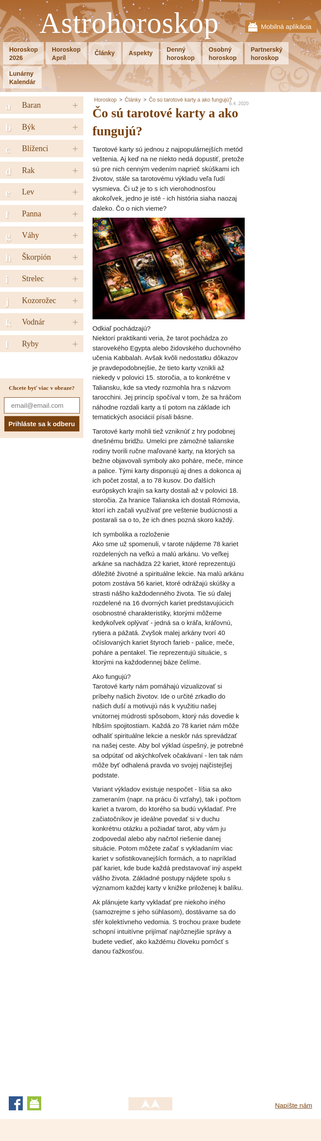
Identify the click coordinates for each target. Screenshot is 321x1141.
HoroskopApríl (66, 53)
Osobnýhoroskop (223, 53)
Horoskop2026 (23, 53)
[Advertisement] (166, 1022)
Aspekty (141, 53)
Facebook (16, 1103)
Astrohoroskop (129, 23)
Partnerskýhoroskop (266, 53)
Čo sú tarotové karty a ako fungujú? (190, 100)
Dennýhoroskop (181, 53)
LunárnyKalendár (22, 77)
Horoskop (105, 100)
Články (105, 53)
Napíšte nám (293, 1105)
